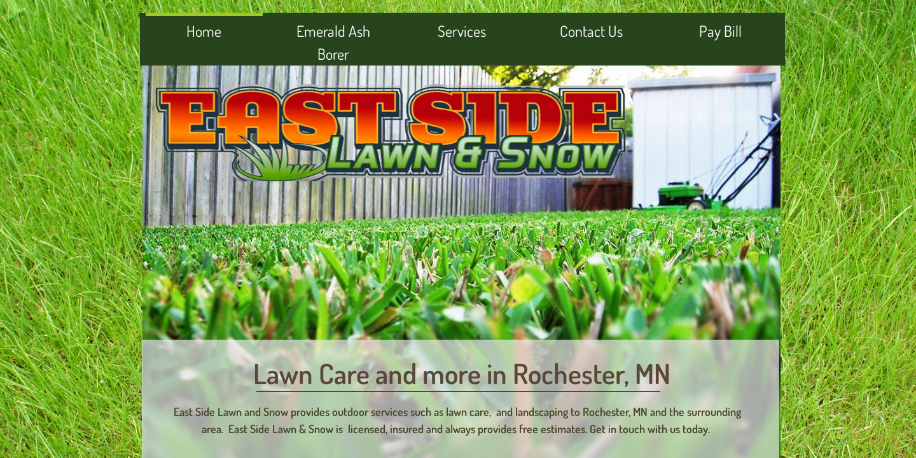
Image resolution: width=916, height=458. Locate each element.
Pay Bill (720, 31)
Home (203, 31)
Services (462, 31)
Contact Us (591, 31)
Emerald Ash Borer (333, 42)
